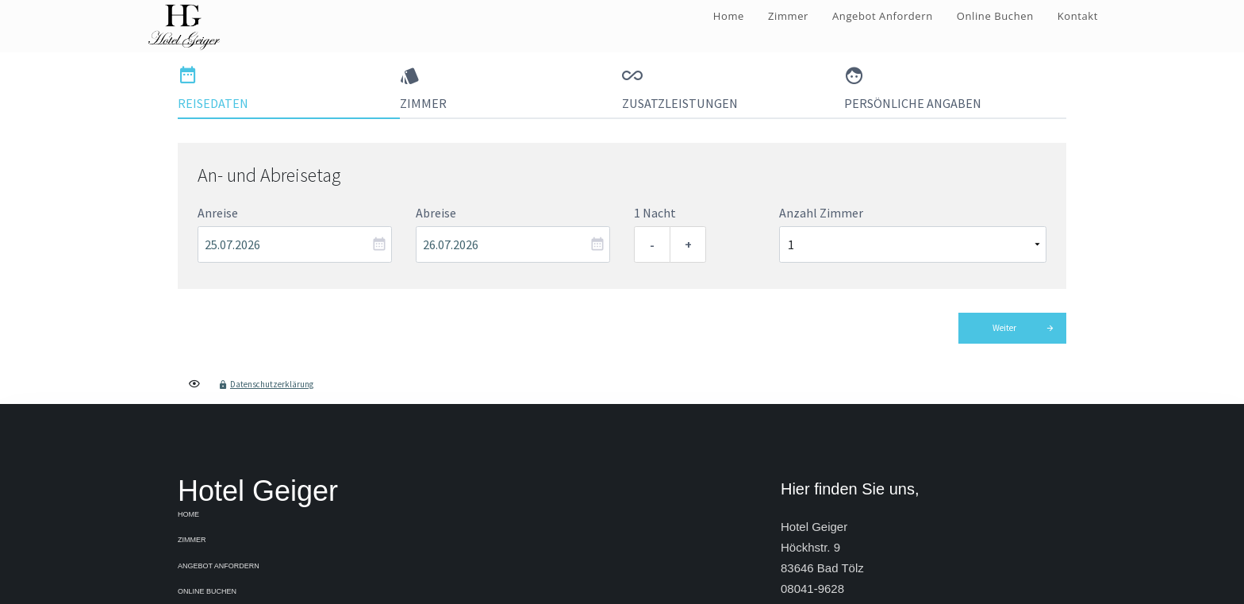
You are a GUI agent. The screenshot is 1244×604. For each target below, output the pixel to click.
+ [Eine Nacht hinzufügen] (688, 244)
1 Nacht (655, 213)
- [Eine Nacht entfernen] (652, 244)
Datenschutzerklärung (271, 384)
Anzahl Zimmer (821, 213)
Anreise (218, 213)
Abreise (436, 213)
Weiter (1004, 327)
